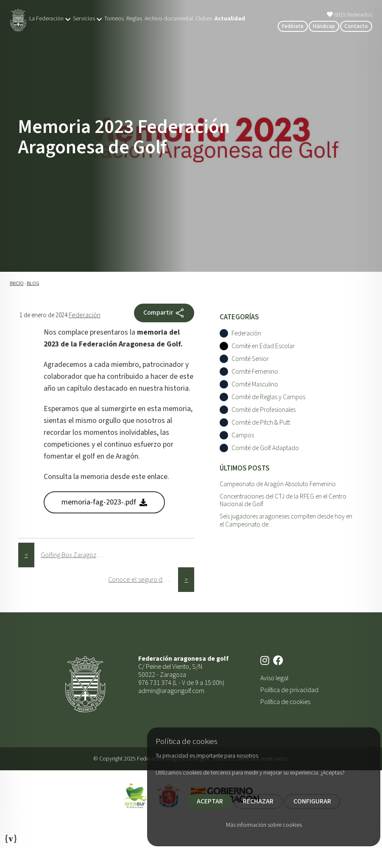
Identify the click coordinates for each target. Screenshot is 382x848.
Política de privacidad (289, 690)
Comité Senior (250, 359)
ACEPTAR (210, 801)
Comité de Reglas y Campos (268, 397)
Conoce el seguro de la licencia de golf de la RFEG (143, 579)
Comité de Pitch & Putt (260, 423)
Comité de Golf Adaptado (265, 448)
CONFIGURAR (312, 801)
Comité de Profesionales (263, 410)
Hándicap (324, 26)
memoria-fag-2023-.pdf (104, 502)
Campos (242, 435)
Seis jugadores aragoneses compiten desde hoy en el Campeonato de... (286, 520)
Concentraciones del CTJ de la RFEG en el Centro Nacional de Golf (283, 500)
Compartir (164, 313)
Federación (84, 315)
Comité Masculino (254, 384)
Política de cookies (285, 702)
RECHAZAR (258, 801)
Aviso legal (274, 678)
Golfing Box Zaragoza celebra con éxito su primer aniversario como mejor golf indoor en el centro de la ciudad (76, 555)
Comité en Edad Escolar (263, 346)
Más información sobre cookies (264, 825)
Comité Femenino (254, 372)
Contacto (356, 26)
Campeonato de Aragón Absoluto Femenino (278, 484)
